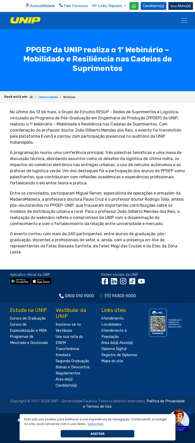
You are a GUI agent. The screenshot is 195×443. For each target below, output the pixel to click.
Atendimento (112, 318)
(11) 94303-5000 (120, 295)
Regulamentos (68, 373)
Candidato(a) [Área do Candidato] (153, 6)
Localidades (111, 324)
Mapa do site (112, 361)
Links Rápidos (107, 5)
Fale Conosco (73, 5)
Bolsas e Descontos (73, 367)
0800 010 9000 (79, 295)
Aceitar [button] (97, 434)
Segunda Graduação (72, 361)
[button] (95, 423)
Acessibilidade (40, 5)
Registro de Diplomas (119, 355)
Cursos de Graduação (28, 318)
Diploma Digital (113, 349)
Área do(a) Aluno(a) (117, 343)
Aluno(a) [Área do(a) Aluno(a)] (181, 6)
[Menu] (184, 20)
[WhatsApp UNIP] (134, 6)
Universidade (48, 97)
